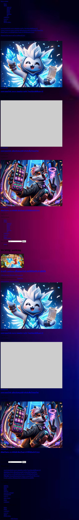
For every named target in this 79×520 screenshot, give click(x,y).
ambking (3, 281)
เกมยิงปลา (6, 17)
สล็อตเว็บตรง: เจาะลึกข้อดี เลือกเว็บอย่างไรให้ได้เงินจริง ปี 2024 (17, 32)
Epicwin (9, 8)
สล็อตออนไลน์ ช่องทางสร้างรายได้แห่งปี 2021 (13, 35)
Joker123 (9, 7)
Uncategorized (4, 88)
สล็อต (5, 5)
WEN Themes (14, 518)
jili (7, 15)
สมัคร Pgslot (7, 498)
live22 (8, 12)
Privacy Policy (7, 22)
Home (5, 4)
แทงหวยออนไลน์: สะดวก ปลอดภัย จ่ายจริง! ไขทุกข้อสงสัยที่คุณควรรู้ (19, 28)
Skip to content (4, 1)
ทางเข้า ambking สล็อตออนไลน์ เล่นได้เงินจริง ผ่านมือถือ (23, 271)
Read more (20, 278)
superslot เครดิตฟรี (9, 493)
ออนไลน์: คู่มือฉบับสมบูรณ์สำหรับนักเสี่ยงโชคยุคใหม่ (19, 151)
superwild (20, 275)
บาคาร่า (6, 19)
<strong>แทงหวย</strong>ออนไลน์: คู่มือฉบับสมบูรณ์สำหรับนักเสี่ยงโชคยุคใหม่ (22, 30)
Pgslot (8, 10)
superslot (9, 14)
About (5, 20)
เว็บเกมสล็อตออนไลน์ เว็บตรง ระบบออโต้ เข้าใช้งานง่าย (21, 476)
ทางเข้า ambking (14, 281)
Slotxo (8, 11)
